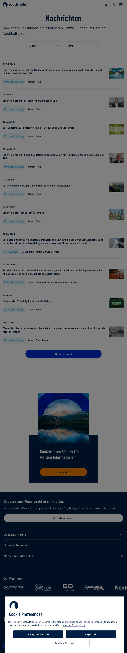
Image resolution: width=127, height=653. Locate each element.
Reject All (91, 634)
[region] (64, 624)
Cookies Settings (65, 643)
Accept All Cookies (38, 634)
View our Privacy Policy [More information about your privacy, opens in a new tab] (74, 625)
